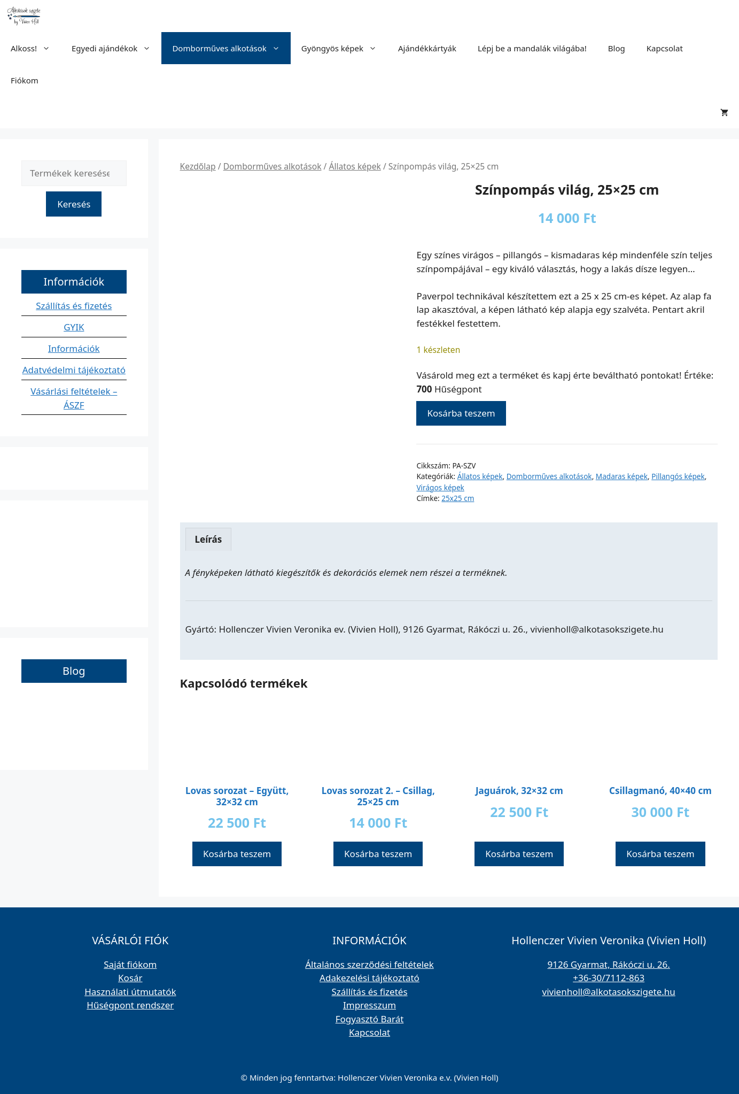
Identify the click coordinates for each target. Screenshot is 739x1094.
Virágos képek (440, 487)
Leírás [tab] (208, 539)
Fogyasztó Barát (370, 1019)
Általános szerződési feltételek (369, 964)
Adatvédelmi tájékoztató (74, 370)
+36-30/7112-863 (608, 978)
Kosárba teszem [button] (237, 854)
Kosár (130, 978)
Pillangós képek (678, 476)
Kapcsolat (665, 48)
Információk (74, 348)
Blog (616, 48)
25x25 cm (457, 498)
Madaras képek (622, 476)
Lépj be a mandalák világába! (532, 48)
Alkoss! (36, 48)
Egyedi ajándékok (116, 48)
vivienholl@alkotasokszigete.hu (608, 991)
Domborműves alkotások (231, 48)
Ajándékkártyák (427, 48)
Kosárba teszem (461, 413)
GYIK (74, 327)
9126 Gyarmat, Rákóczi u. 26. (608, 964)
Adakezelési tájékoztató (369, 978)
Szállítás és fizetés (74, 305)
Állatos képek (354, 166)
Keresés (73, 204)
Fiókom (24, 80)
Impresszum (369, 1005)
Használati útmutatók (130, 991)
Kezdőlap (198, 166)
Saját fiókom (130, 964)
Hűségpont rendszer (130, 1005)
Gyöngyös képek (344, 48)
